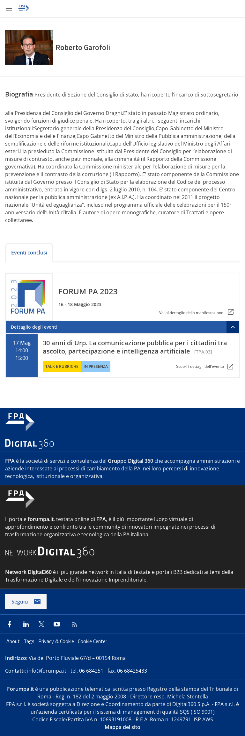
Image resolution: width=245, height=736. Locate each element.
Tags (30, 641)
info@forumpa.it (46, 670)
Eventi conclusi (29, 252)
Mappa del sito (122, 727)
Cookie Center (92, 641)
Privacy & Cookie (56, 641)
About (13, 641)
